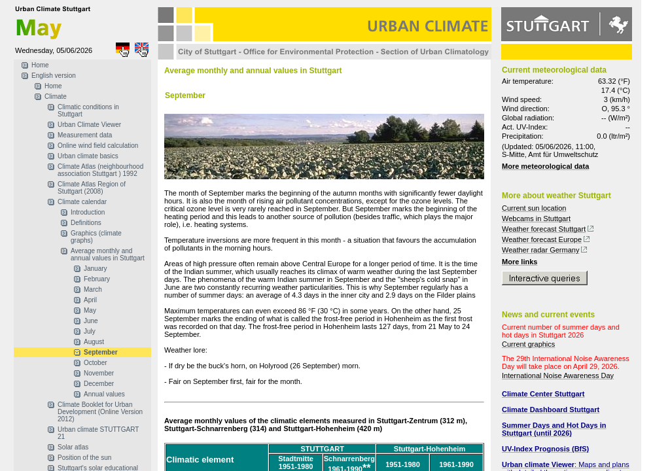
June (91, 320)
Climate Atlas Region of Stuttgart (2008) (92, 188)
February (97, 279)
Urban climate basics (88, 156)
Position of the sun (84, 457)
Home (40, 65)
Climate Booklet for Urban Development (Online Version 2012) (100, 412)
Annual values (104, 394)
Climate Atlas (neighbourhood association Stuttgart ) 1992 (100, 170)
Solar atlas (73, 447)
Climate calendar (82, 201)
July (90, 331)
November (99, 373)
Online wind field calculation (98, 145)
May (90, 310)
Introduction (88, 212)
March (93, 289)
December (99, 383)
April (90, 300)
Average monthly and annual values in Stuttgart (108, 254)
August (94, 341)
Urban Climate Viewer (89, 124)
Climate (55, 96)
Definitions (86, 222)
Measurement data (85, 135)
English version (53, 75)
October (95, 362)
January (95, 268)
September (101, 352)
